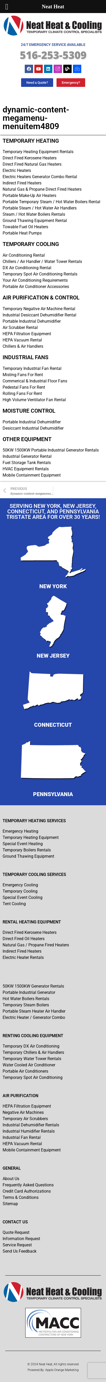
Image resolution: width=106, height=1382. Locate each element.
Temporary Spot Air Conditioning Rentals (40, 274)
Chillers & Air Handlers (23, 346)
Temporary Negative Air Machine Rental (39, 308)
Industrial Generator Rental (27, 456)
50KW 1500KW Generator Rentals (33, 986)
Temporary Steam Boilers (26, 1004)
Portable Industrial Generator (29, 992)
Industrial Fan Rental (22, 1137)
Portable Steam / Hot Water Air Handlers (40, 208)
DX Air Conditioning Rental (27, 267)
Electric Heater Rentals (23, 957)
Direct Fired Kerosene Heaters (30, 157)
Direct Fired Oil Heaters (24, 938)
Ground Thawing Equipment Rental (35, 220)
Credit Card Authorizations (27, 1191)
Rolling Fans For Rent (22, 393)
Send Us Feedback (19, 1251)
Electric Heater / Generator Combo (34, 1017)
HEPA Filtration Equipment (27, 333)
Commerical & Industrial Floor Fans (35, 380)
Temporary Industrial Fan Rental (32, 368)
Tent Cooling (14, 903)
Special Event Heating (23, 843)
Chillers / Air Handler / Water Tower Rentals (42, 261)
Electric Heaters (17, 170)
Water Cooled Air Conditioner (29, 1064)
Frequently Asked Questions (28, 1184)
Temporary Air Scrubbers (25, 1118)
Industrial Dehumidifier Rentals (31, 1124)
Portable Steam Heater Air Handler (34, 1011)
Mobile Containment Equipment (32, 475)
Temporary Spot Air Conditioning (33, 1077)
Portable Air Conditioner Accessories (36, 286)
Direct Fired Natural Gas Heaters (32, 164)
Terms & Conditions (21, 1197)
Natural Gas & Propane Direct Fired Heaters (42, 189)
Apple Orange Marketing (62, 1370)
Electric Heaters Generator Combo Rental (40, 176)
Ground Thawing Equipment (28, 856)
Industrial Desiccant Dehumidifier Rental (39, 315)
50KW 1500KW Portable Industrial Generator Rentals (51, 450)
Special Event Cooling (22, 897)
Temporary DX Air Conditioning (31, 1046)
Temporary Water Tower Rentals (32, 1058)
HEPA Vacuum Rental (22, 340)
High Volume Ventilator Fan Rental (34, 399)
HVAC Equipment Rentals (26, 468)
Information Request (21, 1238)
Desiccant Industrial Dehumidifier (33, 428)
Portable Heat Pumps (22, 233)
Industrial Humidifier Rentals (29, 1131)
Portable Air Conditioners (25, 1071)
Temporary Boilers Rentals (27, 850)
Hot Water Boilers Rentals (26, 998)
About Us (11, 1178)
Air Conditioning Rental (24, 255)
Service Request (17, 1244)
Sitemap (10, 1203)
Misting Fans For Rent (23, 374)
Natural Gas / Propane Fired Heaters (36, 944)
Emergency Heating (20, 831)
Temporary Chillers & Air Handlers (33, 1052)
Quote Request (16, 1232)
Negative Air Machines (23, 1112)
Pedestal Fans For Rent (24, 387)
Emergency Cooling (20, 884)
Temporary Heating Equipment (31, 837)
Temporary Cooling (20, 891)
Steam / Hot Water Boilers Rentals (34, 214)
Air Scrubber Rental (20, 327)
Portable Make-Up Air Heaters (29, 195)
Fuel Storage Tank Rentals (27, 462)
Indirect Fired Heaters (22, 183)
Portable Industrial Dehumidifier (32, 321)
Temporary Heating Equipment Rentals (38, 151)
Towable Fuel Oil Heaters (25, 226)
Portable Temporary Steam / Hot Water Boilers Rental (51, 201)
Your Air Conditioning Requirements (35, 280)
